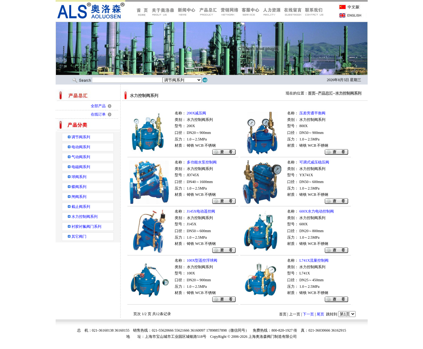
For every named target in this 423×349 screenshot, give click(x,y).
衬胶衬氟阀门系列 (86, 226)
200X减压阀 (196, 113)
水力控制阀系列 (84, 216)
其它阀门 (78, 236)
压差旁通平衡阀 (312, 113)
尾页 (320, 314)
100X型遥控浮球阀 (202, 260)
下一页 (308, 314)
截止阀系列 (80, 206)
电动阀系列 (80, 147)
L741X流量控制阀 (314, 260)
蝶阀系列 (78, 187)
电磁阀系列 (80, 167)
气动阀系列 (80, 157)
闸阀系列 (78, 197)
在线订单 (98, 114)
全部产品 (98, 106)
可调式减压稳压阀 (314, 162)
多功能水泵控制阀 (202, 162)
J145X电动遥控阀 (201, 211)
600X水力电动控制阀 (316, 211)
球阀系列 (78, 177)
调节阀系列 (80, 137)
